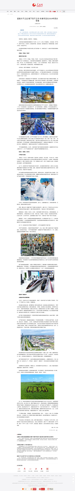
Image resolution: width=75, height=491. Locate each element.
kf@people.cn (29, 479)
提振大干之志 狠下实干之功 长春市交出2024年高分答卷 (28, 456)
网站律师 (52, 475)
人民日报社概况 (15, 475)
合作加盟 (37, 475)
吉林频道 (11, 14)
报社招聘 (25, 475)
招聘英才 (29, 475)
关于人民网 (21, 475)
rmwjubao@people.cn (50, 479)
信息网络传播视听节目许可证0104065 (17, 483)
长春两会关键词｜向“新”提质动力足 (24, 444)
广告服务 (33, 475)
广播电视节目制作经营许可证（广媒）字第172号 (49, 481)
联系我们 (60, 475)
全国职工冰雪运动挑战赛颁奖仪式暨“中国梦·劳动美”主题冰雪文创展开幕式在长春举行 (35, 436)
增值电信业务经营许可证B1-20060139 (36, 481)
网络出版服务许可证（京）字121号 (43, 483)
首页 (7, 11)
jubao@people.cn (46, 477)
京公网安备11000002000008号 (58, 483)
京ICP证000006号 (51, 483)
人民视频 (41, 469)
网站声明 (48, 475)
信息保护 (56, 475)
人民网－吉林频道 (42, 26)
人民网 (8, 14)
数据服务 (44, 475)
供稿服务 (40, 475)
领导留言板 (36, 469)
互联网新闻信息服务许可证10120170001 (24, 481)
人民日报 (19, 469)
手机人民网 (30, 469)
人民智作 (47, 469)
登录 (64, 11)
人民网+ (24, 469)
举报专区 (47, 11)
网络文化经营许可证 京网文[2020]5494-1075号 (30, 483)
